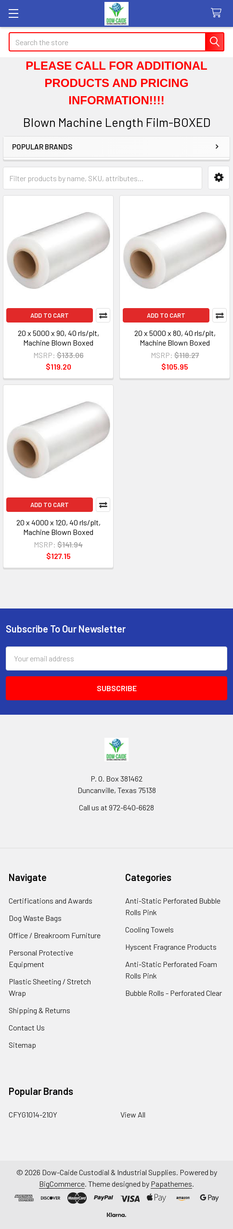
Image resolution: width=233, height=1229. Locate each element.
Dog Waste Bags (35, 917)
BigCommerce (62, 1183)
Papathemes (171, 1183)
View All (132, 1114)
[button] (219, 177)
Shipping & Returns (39, 1010)
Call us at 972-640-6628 (116, 807)
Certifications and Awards (50, 900)
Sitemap (22, 1044)
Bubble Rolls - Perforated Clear (173, 992)
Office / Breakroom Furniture (55, 935)
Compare (103, 315)
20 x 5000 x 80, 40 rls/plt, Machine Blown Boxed (175, 337)
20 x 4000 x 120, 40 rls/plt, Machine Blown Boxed (58, 527)
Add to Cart (49, 315)
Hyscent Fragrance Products (171, 946)
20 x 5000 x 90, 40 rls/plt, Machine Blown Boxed (58, 337)
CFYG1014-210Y (33, 1114)
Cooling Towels (149, 929)
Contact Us (27, 1027)
